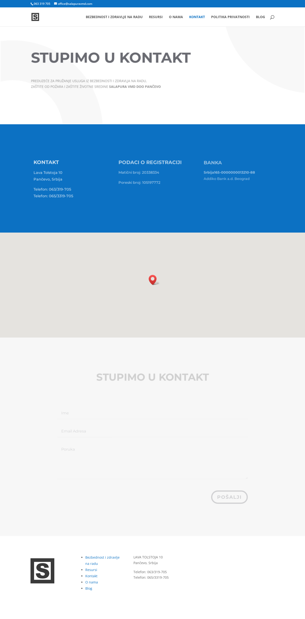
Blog (260, 17)
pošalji (229, 497)
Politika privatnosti (230, 17)
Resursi (156, 17)
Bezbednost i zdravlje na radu (114, 17)
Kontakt (197, 17)
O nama (176, 17)
